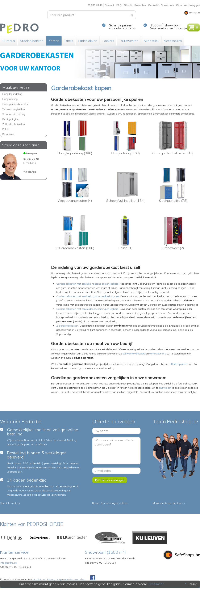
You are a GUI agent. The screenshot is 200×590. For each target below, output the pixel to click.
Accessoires (173, 41)
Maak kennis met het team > (169, 503)
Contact (109, 5)
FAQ (119, 5)
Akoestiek (151, 41)
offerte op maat (178, 364)
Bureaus (8, 41)
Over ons (181, 5)
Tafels (68, 41)
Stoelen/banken (31, 41)
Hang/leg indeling (12, 93)
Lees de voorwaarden (53, 494)
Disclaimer (39, 579)
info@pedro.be (8, 562)
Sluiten (190, 584)
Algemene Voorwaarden (70, 579)
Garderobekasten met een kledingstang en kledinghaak (87, 296)
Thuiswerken (128, 41)
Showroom (167, 5)
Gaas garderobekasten (15, 103)
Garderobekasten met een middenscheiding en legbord (87, 308)
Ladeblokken (87, 41)
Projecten (140, 5)
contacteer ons (157, 353)
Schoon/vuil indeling (13, 114)
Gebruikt (153, 5)
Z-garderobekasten (67, 325)
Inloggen (194, 5)
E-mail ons (29, 162)
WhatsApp (29, 171)
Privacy (51, 579)
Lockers (108, 41)
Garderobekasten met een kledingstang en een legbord (87, 283)
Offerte (128, 5)
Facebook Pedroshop (92, 578)
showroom (165, 387)
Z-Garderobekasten (13, 124)
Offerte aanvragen (109, 480)
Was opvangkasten (13, 109)
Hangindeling (10, 98)
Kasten (54, 41)
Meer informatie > (10, 503)
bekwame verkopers (133, 353)
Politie (5, 129)
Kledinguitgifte (10, 119)
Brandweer (8, 134)
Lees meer (156, 584)
